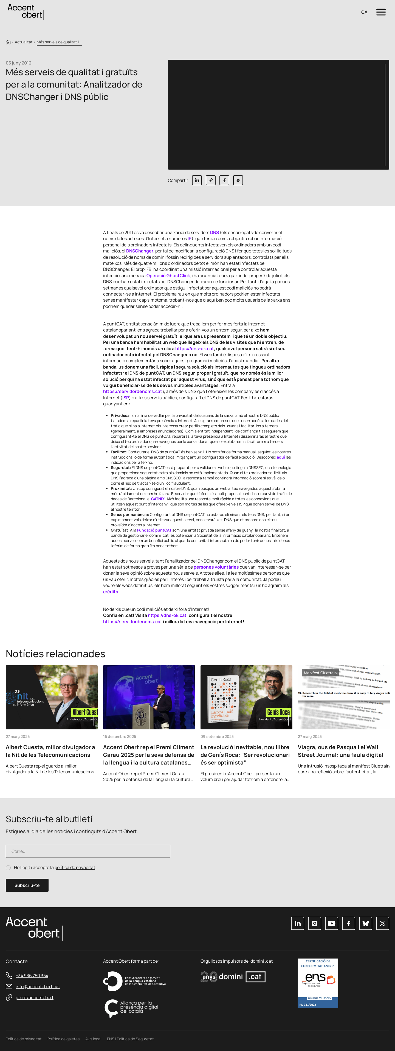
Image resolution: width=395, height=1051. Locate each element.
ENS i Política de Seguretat (130, 1038)
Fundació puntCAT (154, 530)
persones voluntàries (216, 567)
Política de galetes (63, 1038)
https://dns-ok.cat (194, 348)
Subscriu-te (27, 885)
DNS (214, 232)
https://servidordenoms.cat (132, 391)
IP (189, 238)
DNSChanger (139, 251)
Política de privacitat (24, 1038)
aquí (281, 457)
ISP (125, 398)
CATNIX (158, 498)
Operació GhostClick (168, 275)
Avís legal (93, 1038)
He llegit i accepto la (54, 867)
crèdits (110, 592)
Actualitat (24, 42)
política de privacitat (75, 867)
